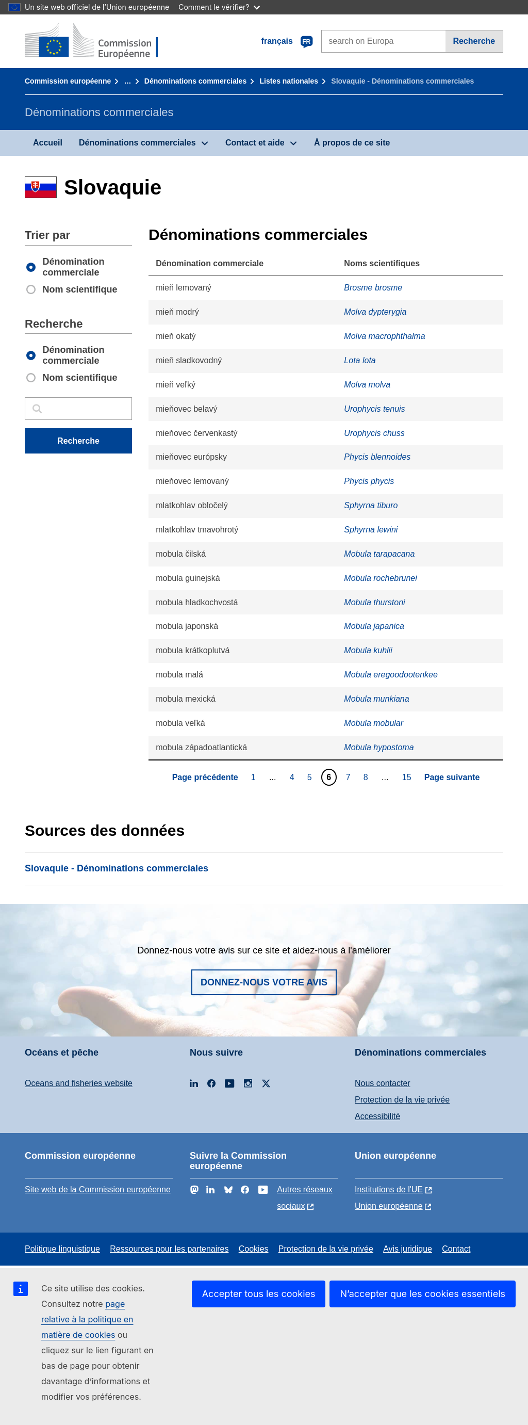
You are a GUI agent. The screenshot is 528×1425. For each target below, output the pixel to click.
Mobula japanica (374, 626)
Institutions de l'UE (389, 1189)
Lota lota (359, 360)
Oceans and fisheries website (79, 1083)
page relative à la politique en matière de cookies (87, 1319)
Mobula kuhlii (368, 650)
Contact (456, 1248)
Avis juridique (407, 1248)
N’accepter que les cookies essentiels (422, 1293)
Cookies (254, 1248)
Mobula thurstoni (374, 602)
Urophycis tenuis (374, 408)
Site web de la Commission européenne (98, 1189)
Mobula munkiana (376, 698)
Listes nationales (288, 81)
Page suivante (452, 777)
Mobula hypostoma (379, 747)
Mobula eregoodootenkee (390, 674)
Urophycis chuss (374, 433)
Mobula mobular (373, 723)
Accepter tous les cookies (259, 1293)
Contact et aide (255, 142)
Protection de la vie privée (402, 1099)
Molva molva (367, 384)
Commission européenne (68, 81)
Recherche (474, 41)
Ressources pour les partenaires (169, 1248)
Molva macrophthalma (384, 336)
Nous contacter (382, 1083)
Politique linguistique (62, 1248)
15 (408, 777)
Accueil (47, 142)
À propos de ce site (352, 142)
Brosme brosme (373, 287)
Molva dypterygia (375, 311)
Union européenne (389, 1206)
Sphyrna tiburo (371, 505)
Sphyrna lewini (371, 529)
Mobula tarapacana (379, 553)
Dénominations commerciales (195, 81)
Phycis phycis (369, 481)
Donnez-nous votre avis (264, 982)
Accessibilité (377, 1116)
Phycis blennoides (377, 456)
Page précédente (205, 777)
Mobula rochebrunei (380, 578)
